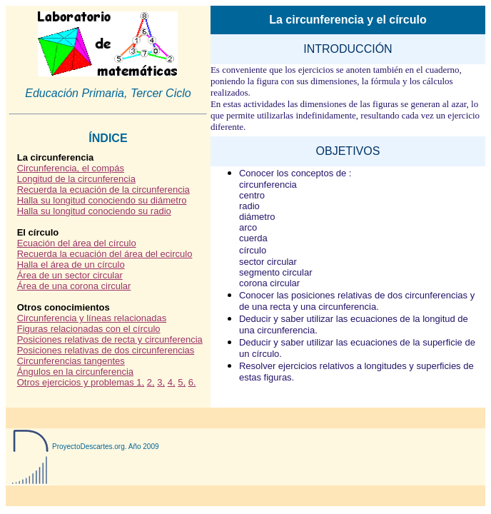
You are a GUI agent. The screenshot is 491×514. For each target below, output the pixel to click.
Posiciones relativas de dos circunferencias (106, 350)
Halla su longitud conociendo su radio (94, 211)
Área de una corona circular (74, 286)
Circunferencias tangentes (71, 361)
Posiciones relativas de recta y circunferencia (110, 339)
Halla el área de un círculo (71, 264)
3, (161, 382)
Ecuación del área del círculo (76, 243)
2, (151, 382)
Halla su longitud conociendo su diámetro (102, 200)
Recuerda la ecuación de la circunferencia (103, 189)
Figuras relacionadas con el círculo (89, 328)
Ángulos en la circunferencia (75, 371)
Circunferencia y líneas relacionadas (92, 318)
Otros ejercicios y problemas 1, (80, 382)
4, (172, 382)
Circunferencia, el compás (70, 168)
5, (182, 382)
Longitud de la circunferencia (76, 178)
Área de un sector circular (70, 275)
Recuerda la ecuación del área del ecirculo (105, 253)
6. (192, 382)
